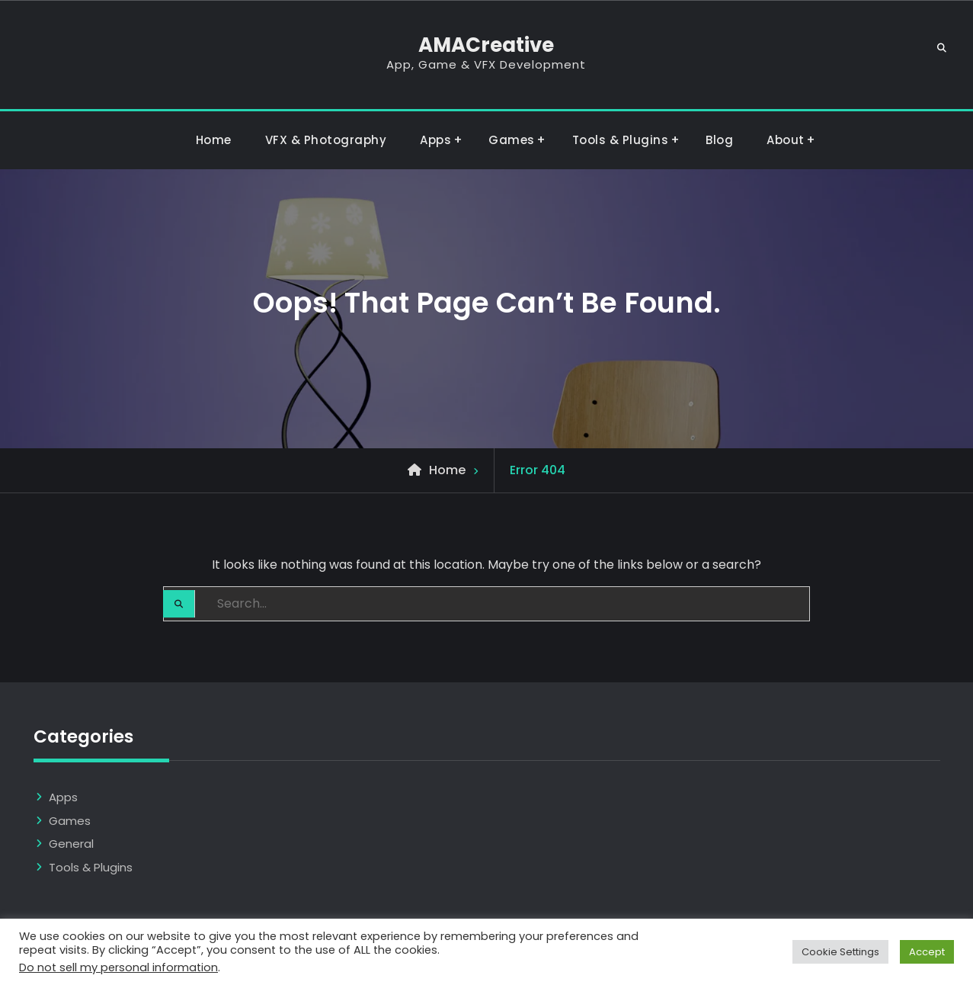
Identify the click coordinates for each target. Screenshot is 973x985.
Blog (719, 140)
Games (511, 140)
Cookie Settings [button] (840, 952)
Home (214, 140)
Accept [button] (927, 952)
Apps (435, 140)
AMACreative (486, 45)
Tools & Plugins (620, 140)
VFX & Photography (326, 140)
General (71, 844)
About (786, 140)
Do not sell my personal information (118, 967)
